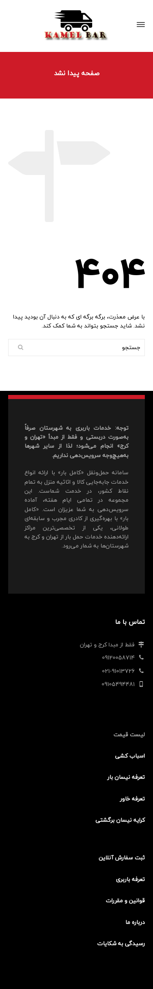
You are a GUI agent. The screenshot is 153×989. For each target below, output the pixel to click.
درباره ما (135, 922)
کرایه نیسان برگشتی (120, 820)
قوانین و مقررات (125, 900)
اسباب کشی (130, 756)
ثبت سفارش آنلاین (122, 857)
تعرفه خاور (132, 799)
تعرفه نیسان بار (126, 777)
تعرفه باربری (130, 879)
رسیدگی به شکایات (121, 943)
